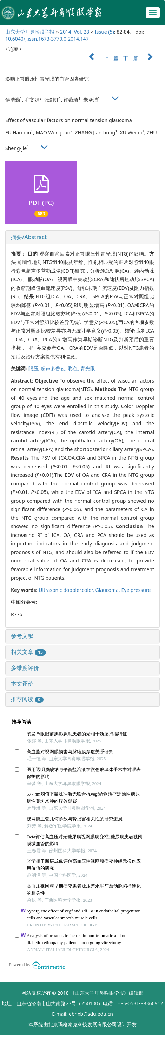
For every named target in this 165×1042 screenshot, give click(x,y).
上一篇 (100, 58)
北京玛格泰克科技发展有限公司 (82, 1024)
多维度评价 (25, 668)
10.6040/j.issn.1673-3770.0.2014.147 (47, 38)
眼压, (34, 368)
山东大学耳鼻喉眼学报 (29, 31)
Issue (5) (104, 31)
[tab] (82, 237)
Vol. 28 (81, 31)
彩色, (74, 368)
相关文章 (28, 652)
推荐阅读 (27, 699)
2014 (65, 31)
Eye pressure (136, 590)
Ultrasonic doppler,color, (67, 590)
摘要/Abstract (29, 237)
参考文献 (22, 636)
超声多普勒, (54, 368)
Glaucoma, (108, 590)
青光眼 (87, 368)
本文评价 (22, 683)
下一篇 (141, 58)
